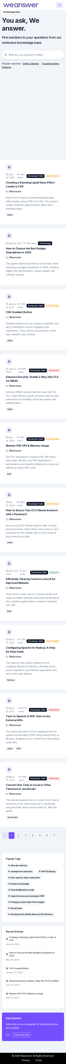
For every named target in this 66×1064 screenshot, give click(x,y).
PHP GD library (47, 871)
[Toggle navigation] (60, 5)
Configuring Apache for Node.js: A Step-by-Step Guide (31, 649)
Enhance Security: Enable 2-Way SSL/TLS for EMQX (32, 378)
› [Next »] (61, 835)
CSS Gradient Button (19, 312)
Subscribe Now (21, 1035)
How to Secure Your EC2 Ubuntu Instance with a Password (32, 512)
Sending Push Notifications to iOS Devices (30, 914)
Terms (38, 1060)
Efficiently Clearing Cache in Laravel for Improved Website (31, 581)
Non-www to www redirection (24, 877)
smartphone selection (20, 871)
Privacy (26, 1060)
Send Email (15, 908)
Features (6, 67)
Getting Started (31, 63)
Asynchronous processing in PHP (26, 896)
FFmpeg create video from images (26, 902)
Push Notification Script (21, 890)
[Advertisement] (33, 111)
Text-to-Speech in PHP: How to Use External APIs (28, 718)
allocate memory (17, 865)
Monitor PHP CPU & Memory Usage (27, 445)
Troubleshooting (50, 63)
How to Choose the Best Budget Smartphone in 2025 (26, 250)
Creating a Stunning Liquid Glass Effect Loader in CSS (30, 184)
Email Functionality (18, 884)
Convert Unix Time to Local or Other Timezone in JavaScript (28, 786)
